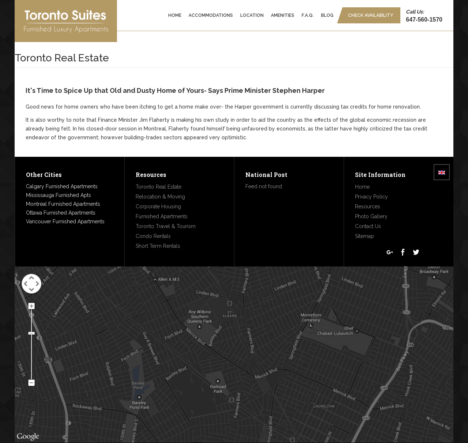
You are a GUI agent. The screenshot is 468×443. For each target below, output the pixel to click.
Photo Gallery (371, 216)
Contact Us (368, 226)
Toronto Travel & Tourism (166, 226)
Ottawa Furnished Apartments (60, 213)
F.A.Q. (308, 15)
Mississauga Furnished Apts (58, 195)
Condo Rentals (153, 236)
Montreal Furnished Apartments (63, 204)
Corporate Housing (158, 206)
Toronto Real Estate (158, 187)
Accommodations (211, 15)
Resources (367, 206)
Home (174, 15)
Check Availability (370, 15)
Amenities (282, 15)
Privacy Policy (371, 197)
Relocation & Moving (160, 197)
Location (252, 15)
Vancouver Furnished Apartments (65, 221)
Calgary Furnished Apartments (62, 186)
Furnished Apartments (162, 216)
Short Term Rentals (158, 246)
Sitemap (364, 236)
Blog (327, 15)
